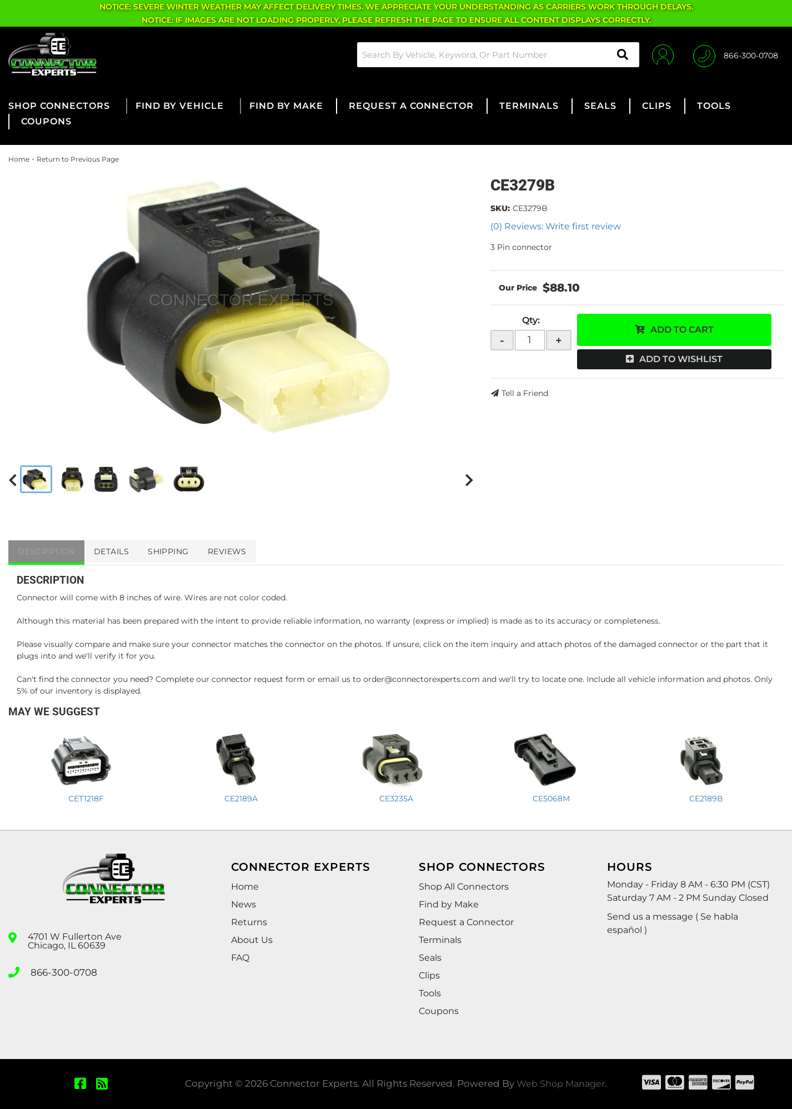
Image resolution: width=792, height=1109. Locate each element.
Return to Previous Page (78, 159)
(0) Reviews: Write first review (555, 226)
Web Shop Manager (561, 1083)
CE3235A (396, 799)
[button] (494, 54)
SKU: (500, 208)
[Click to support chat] (736, 54)
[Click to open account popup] (660, 54)
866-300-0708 (62, 971)
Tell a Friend (525, 393)
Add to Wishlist (681, 359)
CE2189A (241, 799)
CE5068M (551, 799)
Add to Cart (682, 329)
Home (18, 159)
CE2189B (706, 799)
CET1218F (86, 799)
